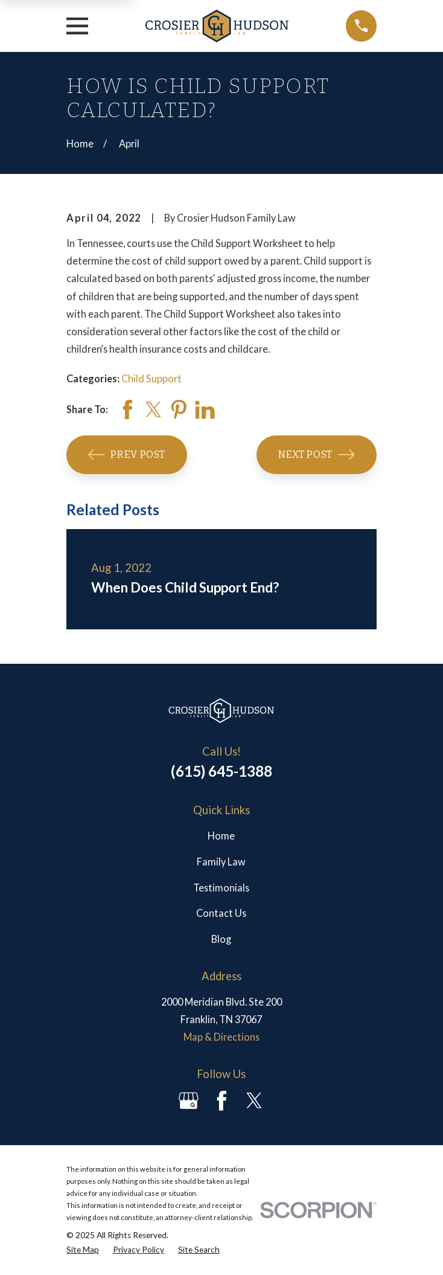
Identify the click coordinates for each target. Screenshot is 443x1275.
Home (221, 835)
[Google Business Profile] (189, 1101)
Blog (221, 939)
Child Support (151, 378)
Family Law (221, 861)
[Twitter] (254, 1101)
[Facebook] (222, 1101)
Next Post (316, 454)
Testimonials (221, 887)
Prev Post (126, 454)
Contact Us (221, 913)
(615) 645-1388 (221, 771)
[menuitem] (82, 1249)
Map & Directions (221, 1036)
